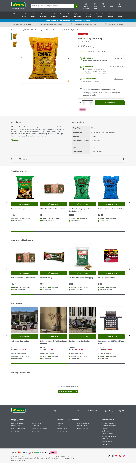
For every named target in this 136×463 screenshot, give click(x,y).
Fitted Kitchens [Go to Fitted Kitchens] (110, 15)
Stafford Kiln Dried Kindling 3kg (81, 278)
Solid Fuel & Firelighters (38, 30)
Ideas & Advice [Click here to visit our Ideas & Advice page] (106, 444)
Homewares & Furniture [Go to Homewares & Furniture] (64, 15)
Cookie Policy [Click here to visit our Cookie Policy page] (106, 431)
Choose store (118, 58)
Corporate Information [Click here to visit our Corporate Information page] (109, 426)
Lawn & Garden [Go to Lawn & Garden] (24, 15)
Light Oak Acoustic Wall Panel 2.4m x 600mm (53, 342)
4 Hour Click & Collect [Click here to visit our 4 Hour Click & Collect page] (18, 428)
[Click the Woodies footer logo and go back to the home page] (18, 411)
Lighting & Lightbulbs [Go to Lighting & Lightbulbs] (77, 15)
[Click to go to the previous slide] (6, 203)
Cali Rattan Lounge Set (20, 341)
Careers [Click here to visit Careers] (104, 428)
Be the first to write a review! (68, 391)
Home (13, 30)
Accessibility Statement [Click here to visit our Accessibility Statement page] (109, 436)
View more (15, 140)
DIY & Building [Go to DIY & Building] (53, 15)
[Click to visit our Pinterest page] (120, 456)
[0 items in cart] (119, 5)
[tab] (14, 36)
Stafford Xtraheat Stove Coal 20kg (111, 209)
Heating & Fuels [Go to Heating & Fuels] (88, 15)
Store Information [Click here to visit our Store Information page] (62, 428)
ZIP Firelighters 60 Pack (107, 278)
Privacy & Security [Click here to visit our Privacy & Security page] (107, 434)
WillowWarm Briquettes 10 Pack (52, 209)
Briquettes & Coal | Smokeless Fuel (55, 30)
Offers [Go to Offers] (15, 14)
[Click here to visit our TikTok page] (109, 456)
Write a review (101, 52)
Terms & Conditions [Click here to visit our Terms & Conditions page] (108, 423)
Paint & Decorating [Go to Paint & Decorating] (43, 15)
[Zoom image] (68, 81)
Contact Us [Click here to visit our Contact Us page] (60, 423)
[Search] (76, 6)
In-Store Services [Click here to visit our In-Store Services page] (82, 428)
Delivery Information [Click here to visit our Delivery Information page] (17, 423)
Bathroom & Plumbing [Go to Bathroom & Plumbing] (99, 15)
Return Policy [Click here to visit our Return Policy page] (15, 426)
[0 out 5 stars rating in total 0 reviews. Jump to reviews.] (86, 51)
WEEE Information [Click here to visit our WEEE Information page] (107, 439)
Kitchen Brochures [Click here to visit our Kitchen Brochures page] (83, 423)
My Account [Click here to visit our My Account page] (15, 431)
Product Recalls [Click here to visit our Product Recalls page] (82, 426)
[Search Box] (54, 6)
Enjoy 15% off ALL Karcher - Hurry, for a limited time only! (68, 20)
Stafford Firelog (46, 278)
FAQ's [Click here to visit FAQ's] (58, 426)
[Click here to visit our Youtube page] (116, 456)
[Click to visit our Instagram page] (124, 456)
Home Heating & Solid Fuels (23, 30)
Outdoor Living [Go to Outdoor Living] (33, 15)
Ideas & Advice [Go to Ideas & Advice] (120, 15)
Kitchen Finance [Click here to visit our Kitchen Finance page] (62, 431)
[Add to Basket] (110, 102)
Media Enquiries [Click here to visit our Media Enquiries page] (107, 442)
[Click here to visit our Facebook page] (113, 456)
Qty (79, 103)
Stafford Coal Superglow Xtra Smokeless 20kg (80, 210)
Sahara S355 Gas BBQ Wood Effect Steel (111, 342)
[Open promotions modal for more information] (81, 89)
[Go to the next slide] (68, 58)
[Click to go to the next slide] (129, 203)
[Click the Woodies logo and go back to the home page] (18, 6)
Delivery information (116, 67)
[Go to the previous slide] (21, 58)
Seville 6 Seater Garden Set (79, 341)
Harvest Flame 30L (18, 209)
